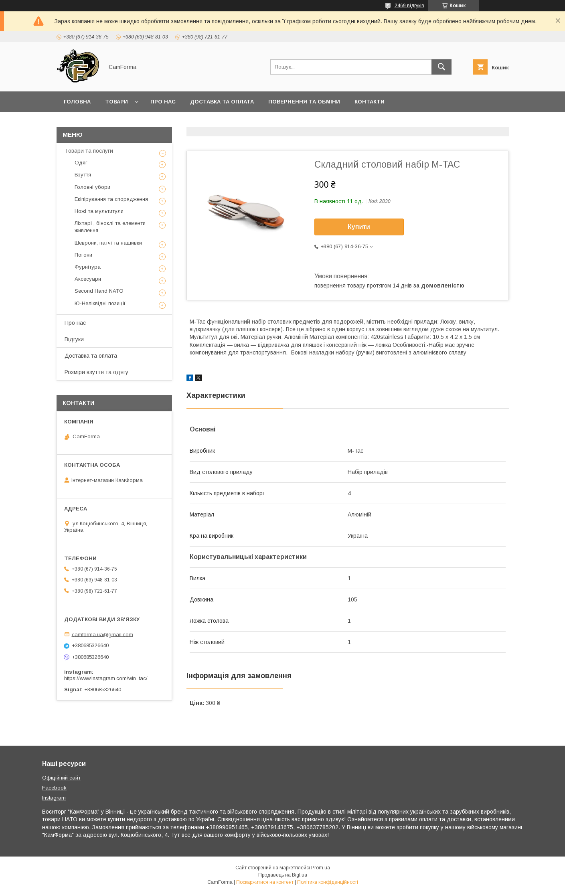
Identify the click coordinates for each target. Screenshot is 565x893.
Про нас (163, 102)
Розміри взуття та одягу (96, 372)
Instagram (54, 798)
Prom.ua (320, 868)
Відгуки (74, 339)
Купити (359, 226)
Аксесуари (88, 279)
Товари (116, 102)
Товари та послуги (89, 151)
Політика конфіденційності (327, 882)
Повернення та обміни (304, 102)
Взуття (83, 175)
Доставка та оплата (222, 102)
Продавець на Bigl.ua (282, 875)
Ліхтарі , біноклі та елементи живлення (110, 226)
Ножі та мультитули (99, 211)
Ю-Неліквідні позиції (100, 303)
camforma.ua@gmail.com (102, 634)
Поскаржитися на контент (265, 882)
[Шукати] (441, 67)
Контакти (369, 102)
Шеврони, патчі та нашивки (108, 243)
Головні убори (92, 187)
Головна (77, 102)
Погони (83, 255)
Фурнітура (88, 267)
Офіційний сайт (61, 778)
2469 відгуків (409, 5)
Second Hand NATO (99, 291)
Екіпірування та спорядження (111, 199)
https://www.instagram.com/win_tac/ (106, 678)
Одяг (81, 163)
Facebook (54, 788)
